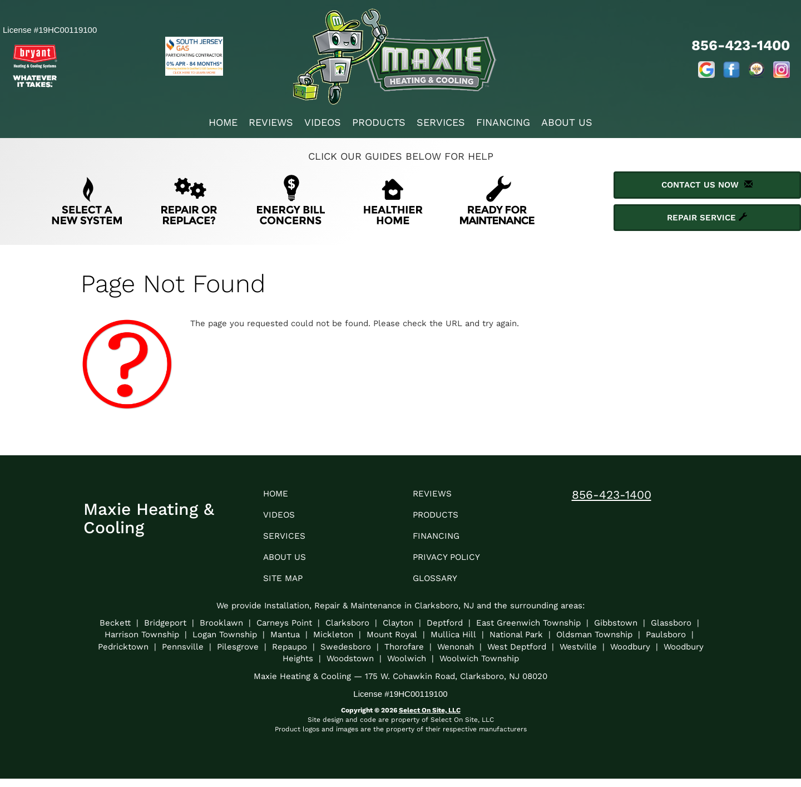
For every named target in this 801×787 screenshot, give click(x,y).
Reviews (271, 122)
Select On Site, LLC (430, 718)
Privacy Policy (452, 563)
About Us (566, 122)
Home (223, 122)
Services (441, 122)
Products (379, 122)
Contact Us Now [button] (707, 185)
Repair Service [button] (707, 218)
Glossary (439, 586)
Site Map (286, 586)
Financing (503, 122)
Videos (322, 122)
